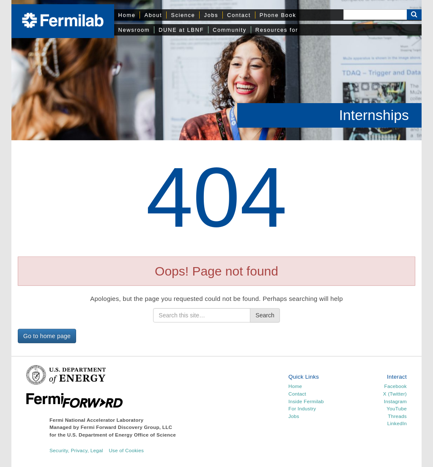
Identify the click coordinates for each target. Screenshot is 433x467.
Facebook (395, 386)
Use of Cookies (126, 450)
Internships (374, 115)
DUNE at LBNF (181, 30)
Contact (239, 15)
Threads (397, 416)
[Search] (375, 14)
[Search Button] (414, 14)
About (153, 15)
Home (127, 15)
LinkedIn (397, 423)
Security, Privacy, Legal (76, 450)
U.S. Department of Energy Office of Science (121, 434)
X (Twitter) (395, 393)
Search (264, 315)
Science (183, 15)
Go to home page (47, 336)
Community (230, 30)
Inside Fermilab (306, 401)
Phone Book (278, 15)
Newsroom (134, 30)
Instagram (395, 401)
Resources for (276, 30)
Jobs (211, 15)
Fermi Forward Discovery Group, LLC (127, 427)
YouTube (396, 408)
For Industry (302, 408)
